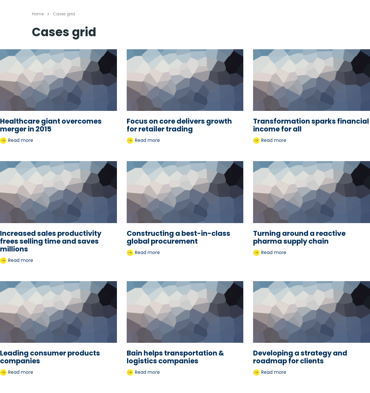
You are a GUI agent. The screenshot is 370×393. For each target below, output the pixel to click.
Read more (16, 140)
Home (38, 14)
